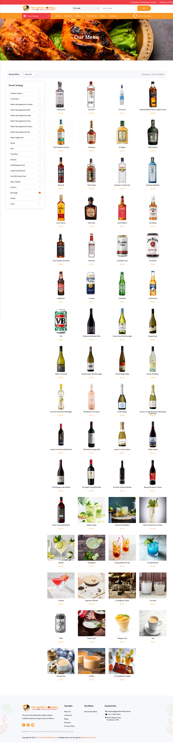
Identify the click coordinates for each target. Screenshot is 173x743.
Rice (12, 149)
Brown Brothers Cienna (153, 488)
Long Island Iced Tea (122, 563)
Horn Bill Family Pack (18, 177)
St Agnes (122, 148)
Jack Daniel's (122, 223)
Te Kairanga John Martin (61, 488)
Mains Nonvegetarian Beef (20, 110)
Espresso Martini (91, 601)
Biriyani (13, 160)
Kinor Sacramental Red (61, 525)
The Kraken (91, 185)
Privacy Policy (69, 727)
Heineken (122, 299)
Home (57, 16)
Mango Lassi (122, 639)
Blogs (102, 16)
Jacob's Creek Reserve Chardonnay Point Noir (153, 413)
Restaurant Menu (90, 712)
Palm (61, 639)
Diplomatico (153, 148)
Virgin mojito (92, 525)
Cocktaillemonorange (122, 676)
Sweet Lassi (91, 639)
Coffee (91, 676)
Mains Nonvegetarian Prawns (21, 127)
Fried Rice (14, 155)
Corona (91, 299)
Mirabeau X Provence (91, 412)
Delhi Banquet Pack (17, 166)
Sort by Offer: (14, 75)
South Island (152, 450)
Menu (79, 16)
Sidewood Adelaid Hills (91, 337)
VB (61, 337)
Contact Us (92, 16)
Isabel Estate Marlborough (91, 374)
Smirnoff (91, 110)
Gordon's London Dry (122, 185)
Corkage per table (122, 601)
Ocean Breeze (153, 563)
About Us (68, 16)
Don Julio (91, 223)
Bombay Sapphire (153, 185)
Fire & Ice (122, 110)
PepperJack (152, 337)
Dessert (13, 188)
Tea (152, 639)
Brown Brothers (153, 374)
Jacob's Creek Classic (122, 450)
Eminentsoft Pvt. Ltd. (89, 738)
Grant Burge (122, 412)
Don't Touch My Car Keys (153, 525)
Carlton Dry (152, 299)
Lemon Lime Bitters (122, 525)
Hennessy (91, 148)
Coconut (153, 601)
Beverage (14, 193)
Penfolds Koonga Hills (91, 450)
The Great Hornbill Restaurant (47, 738)
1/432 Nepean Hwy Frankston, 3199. (114, 719)
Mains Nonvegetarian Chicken (21, 105)
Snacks (12, 199)
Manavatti (61, 110)
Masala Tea (61, 676)
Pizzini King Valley (122, 374)
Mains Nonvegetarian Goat (20, 121)
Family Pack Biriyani (17, 171)
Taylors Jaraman (61, 374)
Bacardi (61, 185)
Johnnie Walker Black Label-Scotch (152, 110)
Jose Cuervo (61, 223)
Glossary (113, 16)
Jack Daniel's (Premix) (61, 261)
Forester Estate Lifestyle (122, 488)
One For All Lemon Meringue (61, 412)
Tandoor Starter (16, 94)
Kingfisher (61, 299)
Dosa (12, 204)
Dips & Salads (15, 182)
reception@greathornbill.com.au (119, 712)
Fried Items (14, 99)
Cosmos (61, 601)
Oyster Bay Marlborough (122, 337)
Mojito (61, 563)
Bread (12, 144)
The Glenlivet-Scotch (61, 148)
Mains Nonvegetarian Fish (20, 133)
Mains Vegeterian (17, 138)
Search (144, 8)
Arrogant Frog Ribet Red (91, 488)
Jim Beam (153, 223)
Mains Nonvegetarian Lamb (20, 116)
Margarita (92, 563)
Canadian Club (122, 261)
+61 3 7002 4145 (144, 16)
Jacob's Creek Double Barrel (61, 450)
